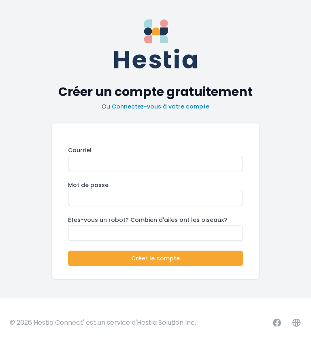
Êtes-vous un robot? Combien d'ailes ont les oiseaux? (147, 220)
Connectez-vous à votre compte (160, 106)
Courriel (80, 150)
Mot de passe (88, 185)
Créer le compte (155, 258)
